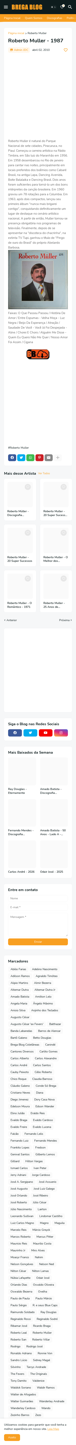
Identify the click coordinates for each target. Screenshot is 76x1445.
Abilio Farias (18, 969)
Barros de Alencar (49, 1031)
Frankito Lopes (20, 1147)
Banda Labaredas (21, 1031)
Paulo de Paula (20, 1298)
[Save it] (65, 50)
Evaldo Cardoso (43, 1120)
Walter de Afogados (23, 1394)
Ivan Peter (40, 1168)
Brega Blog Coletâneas (25, 1045)
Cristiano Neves (20, 1093)
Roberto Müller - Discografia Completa (18, 513)
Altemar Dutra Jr (44, 990)
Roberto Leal (19, 1333)
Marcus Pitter (44, 1237)
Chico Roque (18, 1079)
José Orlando (19, 1195)
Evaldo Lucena (42, 1127)
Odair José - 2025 (51, 872)
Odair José (42, 1278)
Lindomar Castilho (50, 1216)
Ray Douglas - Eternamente (17, 791)
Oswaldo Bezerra (21, 1291)
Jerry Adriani (18, 1175)
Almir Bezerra (42, 983)
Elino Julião (18, 1113)
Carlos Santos (42, 1065)
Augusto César (20, 1017)
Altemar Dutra (20, 990)
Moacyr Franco (20, 1257)
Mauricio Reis (19, 1243)
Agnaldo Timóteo (47, 976)
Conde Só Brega (46, 1086)
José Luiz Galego (44, 1189)
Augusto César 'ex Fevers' (27, 1024)
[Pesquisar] (70, 7)
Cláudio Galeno (20, 1086)
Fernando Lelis (34, 1134)
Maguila (59, 1223)
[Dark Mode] (53, 7)
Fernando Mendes (45, 1141)
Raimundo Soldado (23, 1312)
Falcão (15, 1134)
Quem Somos (33, 18)
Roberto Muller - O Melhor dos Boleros (55, 559)
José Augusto (19, 1189)
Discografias (54, 18)
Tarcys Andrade (36, 1367)
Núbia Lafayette (20, 1278)
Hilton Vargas (34, 1161)
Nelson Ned (46, 1264)
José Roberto (19, 1202)
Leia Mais (53, 1429)
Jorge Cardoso (41, 1175)
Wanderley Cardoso (23, 1408)
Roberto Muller (37, 33)
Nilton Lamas (40, 1271)
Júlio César (39, 1202)
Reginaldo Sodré (47, 1319)
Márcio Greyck (41, 1230)
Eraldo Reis (38, 1113)
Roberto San (18, 1340)
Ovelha (42, 1291)
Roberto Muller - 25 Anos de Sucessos (54, 605)
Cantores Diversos (22, 1051)
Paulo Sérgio (19, 1305)
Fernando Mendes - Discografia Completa (21, 832)
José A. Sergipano (22, 1182)
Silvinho (16, 1367)
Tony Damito (19, 1381)
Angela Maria (19, 1003)
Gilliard (15, 1161)
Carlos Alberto (20, 1058)
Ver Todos (44, 473)
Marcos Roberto (21, 1237)
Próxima (64, 620)
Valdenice (38, 1381)
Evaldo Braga (19, 1120)
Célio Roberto (43, 1072)
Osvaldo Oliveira (43, 1285)
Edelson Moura (20, 1106)
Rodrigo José (34, 1346)
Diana (39, 1093)
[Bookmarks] (62, 7)
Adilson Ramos (20, 976)
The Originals (38, 1374)
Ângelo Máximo (43, 1003)
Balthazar (55, 1024)
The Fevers (17, 1374)
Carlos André (19, 1065)
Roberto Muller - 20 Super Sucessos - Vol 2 (55, 513)
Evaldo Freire (19, 1127)
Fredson (40, 1147)
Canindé (50, 1045)
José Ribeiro (40, 1195)
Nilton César (18, 1271)
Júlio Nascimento (21, 1209)
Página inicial (16, 33)
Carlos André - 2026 (21, 872)
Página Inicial (12, 18)
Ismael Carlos (19, 1168)
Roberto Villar (41, 1340)
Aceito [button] (12, 1437)
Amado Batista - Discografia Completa (51, 791)
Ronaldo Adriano (21, 1353)
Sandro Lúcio (19, 1360)
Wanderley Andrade (51, 1401)
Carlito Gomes (49, 1051)
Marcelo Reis (19, 1230)
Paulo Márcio (43, 1298)
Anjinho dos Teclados (44, 1010)
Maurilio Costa (42, 1243)
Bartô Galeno (19, 1038)
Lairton (42, 1209)
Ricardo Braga (41, 1326)
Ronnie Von (45, 1353)
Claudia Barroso (42, 1079)
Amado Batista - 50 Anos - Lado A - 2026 (53, 832)
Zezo (38, 1415)
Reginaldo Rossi (21, 1319)
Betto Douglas (42, 1038)
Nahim (39, 1257)
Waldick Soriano (21, 1388)
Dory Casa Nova (44, 1099)
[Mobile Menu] (6, 7)
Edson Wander (44, 1106)
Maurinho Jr (18, 1250)
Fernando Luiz (19, 1141)
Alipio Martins (19, 983)
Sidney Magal (41, 1360)
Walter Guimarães (22, 1401)
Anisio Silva (18, 1010)
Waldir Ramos (46, 1388)
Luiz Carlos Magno (22, 1223)
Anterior (11, 620)
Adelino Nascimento (44, 969)
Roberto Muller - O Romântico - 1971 (19, 605)
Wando (45, 1408)
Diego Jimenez (19, 1099)
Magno (44, 1223)
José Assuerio (47, 1182)
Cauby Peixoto (20, 1072)
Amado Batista (20, 997)
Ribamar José (19, 1326)
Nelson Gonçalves (22, 1264)
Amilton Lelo (43, 997)
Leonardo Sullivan (22, 1216)
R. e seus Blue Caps (45, 1305)
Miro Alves (38, 1250)
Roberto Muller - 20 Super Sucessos (19, 559)
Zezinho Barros (20, 1415)
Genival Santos (20, 1154)
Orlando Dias (19, 1285)
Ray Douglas (49, 1312)
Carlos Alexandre (46, 1058)
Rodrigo (15, 1346)
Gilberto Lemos (45, 1154)
